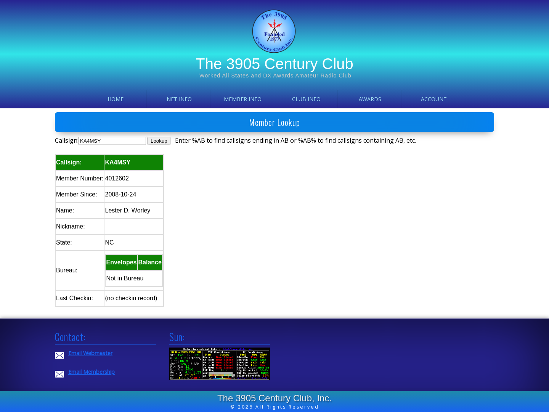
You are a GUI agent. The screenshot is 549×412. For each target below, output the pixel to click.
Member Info (243, 99)
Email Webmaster (90, 353)
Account (434, 99)
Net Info (179, 99)
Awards (370, 99)
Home (116, 99)
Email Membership (91, 371)
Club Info (306, 99)
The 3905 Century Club (274, 63)
